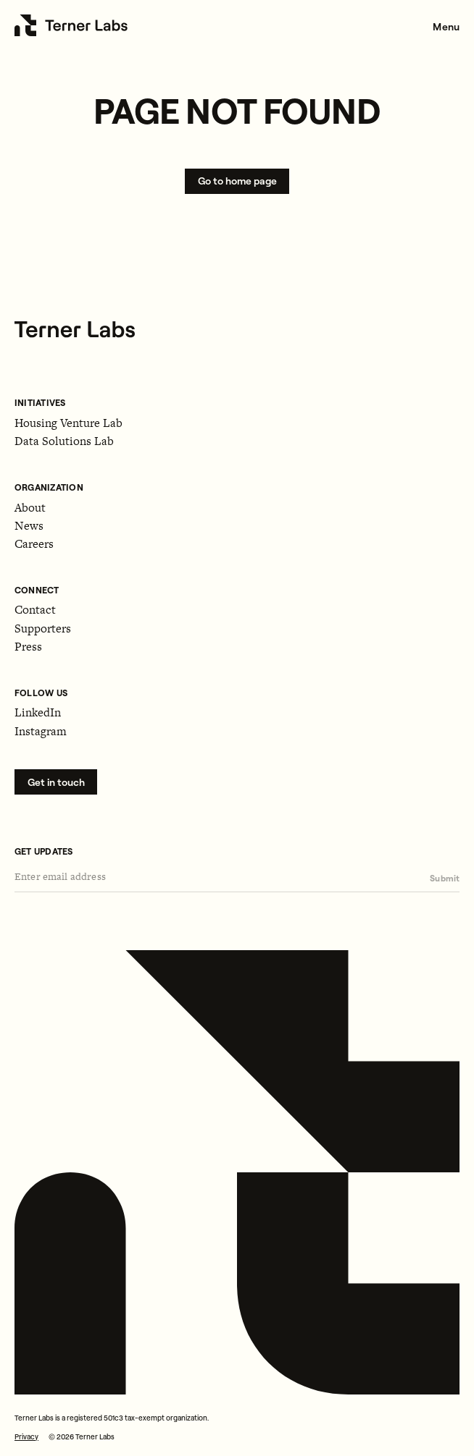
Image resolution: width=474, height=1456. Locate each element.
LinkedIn (37, 712)
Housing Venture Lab (68, 423)
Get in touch (56, 782)
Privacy (26, 1437)
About (30, 507)
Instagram (40, 731)
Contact (35, 609)
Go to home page (237, 180)
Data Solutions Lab (64, 441)
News (28, 525)
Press (28, 646)
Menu (446, 26)
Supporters (42, 628)
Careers (34, 544)
